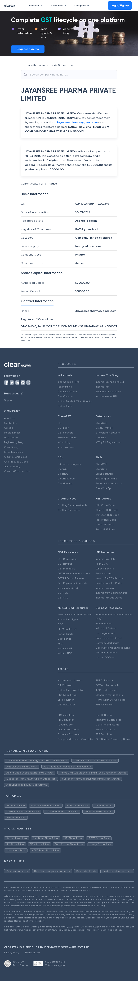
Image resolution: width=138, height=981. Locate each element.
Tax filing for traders (69, 510)
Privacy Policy (11, 952)
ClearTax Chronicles (15, 456)
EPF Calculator (104, 734)
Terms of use (32, 952)
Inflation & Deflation (107, 628)
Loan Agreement (105, 633)
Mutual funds (65, 406)
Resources (59, 5)
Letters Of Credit (105, 657)
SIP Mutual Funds (67, 629)
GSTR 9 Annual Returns (71, 578)
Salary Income (104, 573)
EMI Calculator (66, 685)
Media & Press (12, 432)
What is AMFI (65, 648)
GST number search (107, 685)
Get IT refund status (107, 724)
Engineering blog (13, 442)
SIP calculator (66, 699)
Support (9, 400)
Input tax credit (66, 447)
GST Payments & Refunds (72, 583)
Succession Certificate (109, 638)
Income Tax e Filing (68, 381)
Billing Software (105, 473)
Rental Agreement (106, 652)
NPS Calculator (104, 704)
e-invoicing (64, 442)
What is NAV (65, 653)
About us (9, 418)
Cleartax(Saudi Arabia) (17, 471)
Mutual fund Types (68, 619)
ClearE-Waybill (104, 427)
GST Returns (65, 563)
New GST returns (67, 437)
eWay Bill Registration (108, 442)
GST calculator (66, 704)
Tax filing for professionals (72, 505)
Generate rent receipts (109, 695)
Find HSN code (104, 715)
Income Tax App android (110, 381)
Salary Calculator (106, 729)
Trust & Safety (12, 466)
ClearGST (101, 423)
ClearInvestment (67, 391)
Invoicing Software (106, 478)
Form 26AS (102, 563)
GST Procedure (66, 568)
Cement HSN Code (107, 510)
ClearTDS (101, 437)
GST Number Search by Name (113, 739)
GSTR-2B (63, 592)
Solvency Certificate (107, 643)
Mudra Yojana (104, 623)
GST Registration (67, 559)
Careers (8, 427)
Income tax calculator (70, 680)
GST (60, 423)
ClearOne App (104, 488)
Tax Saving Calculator (108, 719)
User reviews (11, 437)
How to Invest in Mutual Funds (75, 614)
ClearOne (101, 469)
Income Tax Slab (105, 559)
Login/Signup (120, 5)
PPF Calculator (104, 680)
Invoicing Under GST (69, 588)
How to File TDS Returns (109, 578)
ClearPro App (65, 483)
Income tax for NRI (106, 396)
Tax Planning (65, 386)
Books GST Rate (105, 529)
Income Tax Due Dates (109, 597)
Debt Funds (64, 638)
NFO (60, 643)
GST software (65, 432)
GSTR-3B (63, 597)
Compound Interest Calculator (75, 739)
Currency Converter (69, 734)
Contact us (10, 423)
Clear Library (11, 447)
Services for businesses (109, 483)
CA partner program (69, 464)
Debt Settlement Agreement (113, 647)
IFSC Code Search (106, 690)
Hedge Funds (65, 634)
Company (82, 5)
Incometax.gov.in (105, 588)
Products (36, 5)
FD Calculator (65, 724)
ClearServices (66, 396)
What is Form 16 (105, 568)
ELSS (60, 624)
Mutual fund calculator (70, 690)
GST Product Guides (16, 461)
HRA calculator (66, 715)
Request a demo (28, 49)
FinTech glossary (13, 452)
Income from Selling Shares (111, 592)
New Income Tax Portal (109, 583)
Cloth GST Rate (105, 524)
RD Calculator (66, 719)
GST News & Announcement (74, 573)
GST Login (63, 427)
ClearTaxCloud (66, 478)
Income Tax (102, 386)
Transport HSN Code (107, 514)
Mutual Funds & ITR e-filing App (75, 401)
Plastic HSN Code (106, 519)
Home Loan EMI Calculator (111, 699)
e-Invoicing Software (108, 432)
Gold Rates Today (68, 729)
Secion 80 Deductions (109, 391)
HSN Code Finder (105, 505)
